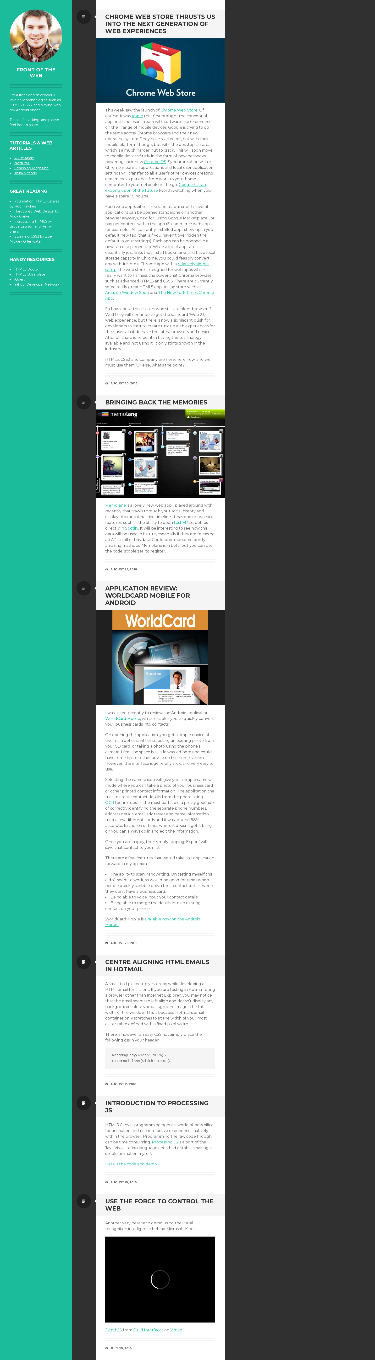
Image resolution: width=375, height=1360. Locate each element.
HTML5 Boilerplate (29, 274)
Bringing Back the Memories (156, 402)
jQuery (19, 279)
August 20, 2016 (123, 943)
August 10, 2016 (123, 1182)
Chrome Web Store (179, 110)
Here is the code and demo (131, 1164)
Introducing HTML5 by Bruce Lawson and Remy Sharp (31, 226)
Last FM (181, 522)
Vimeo (176, 1330)
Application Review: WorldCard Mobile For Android (147, 595)
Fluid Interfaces (148, 1330)
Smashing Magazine (31, 168)
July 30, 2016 (121, 1348)
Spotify (131, 528)
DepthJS (113, 1330)
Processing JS (165, 1142)
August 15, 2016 (123, 1084)
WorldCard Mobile (122, 718)
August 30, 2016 (123, 383)
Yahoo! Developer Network (36, 284)
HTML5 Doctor (26, 269)
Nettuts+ (22, 163)
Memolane (115, 505)
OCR (109, 802)
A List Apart (24, 158)
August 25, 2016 (123, 569)
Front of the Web (36, 72)
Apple (137, 116)
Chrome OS (155, 161)
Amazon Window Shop (127, 292)
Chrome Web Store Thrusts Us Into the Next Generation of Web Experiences (160, 24)
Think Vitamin (25, 173)
